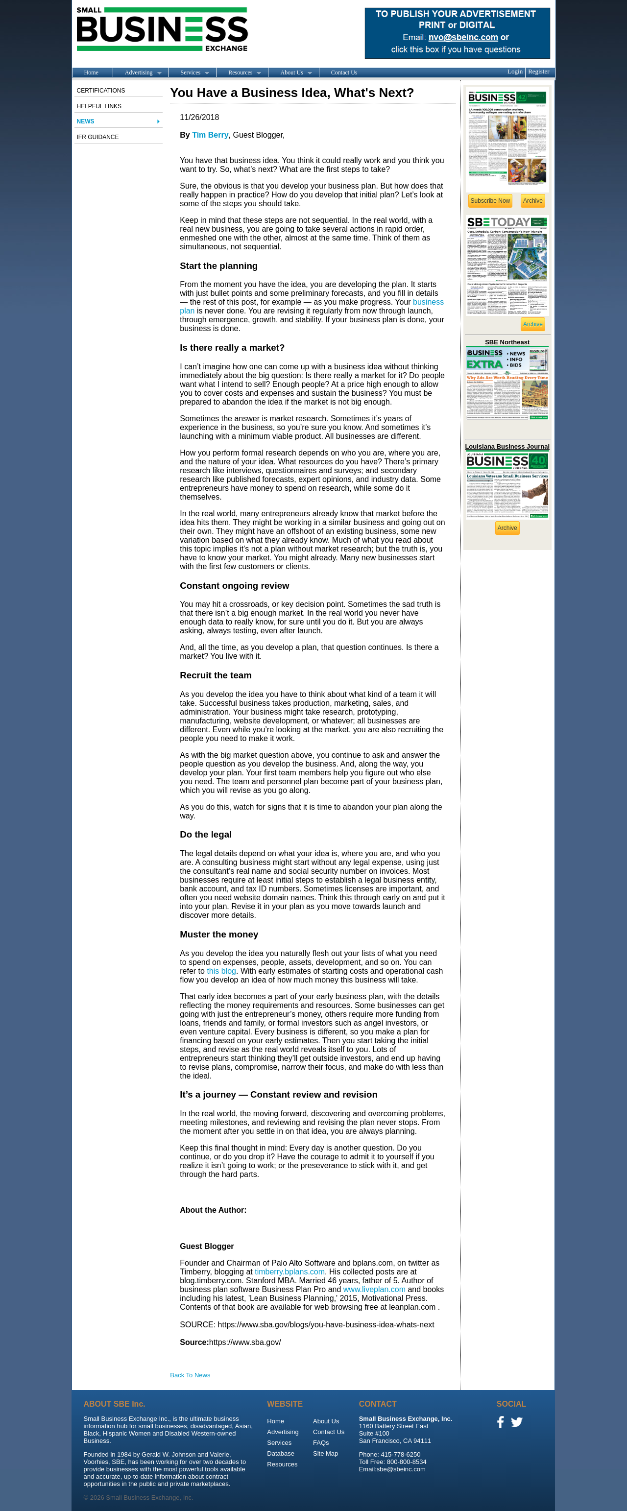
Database (280, 1453)
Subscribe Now (490, 200)
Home (91, 72)
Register (538, 71)
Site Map (325, 1453)
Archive (533, 200)
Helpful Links (99, 106)
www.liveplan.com (374, 1289)
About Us (290, 73)
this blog (221, 971)
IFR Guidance (98, 137)
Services (189, 73)
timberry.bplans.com (290, 1272)
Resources (238, 73)
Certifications (101, 90)
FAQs (321, 1442)
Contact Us (344, 72)
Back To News (190, 1375)
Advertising (137, 73)
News (86, 121)
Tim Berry (210, 135)
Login (515, 71)
